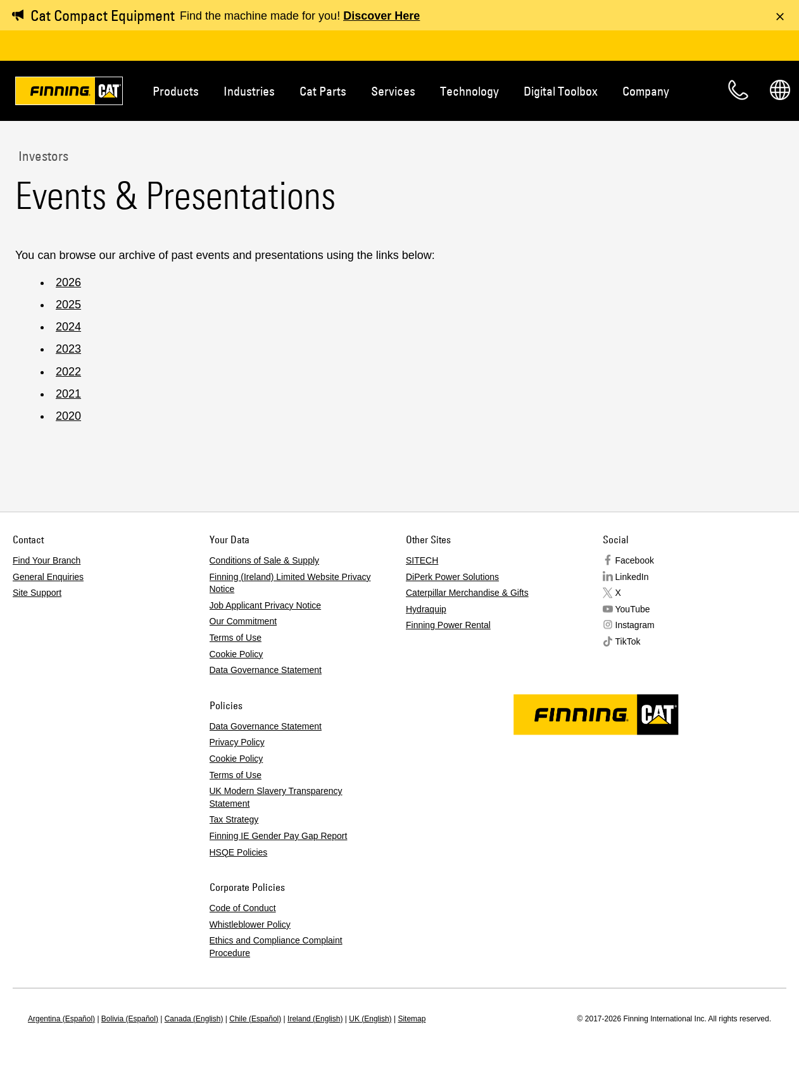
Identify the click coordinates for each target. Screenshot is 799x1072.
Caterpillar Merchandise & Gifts (467, 593)
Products (176, 91)
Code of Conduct (243, 908)
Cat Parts (322, 91)
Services (393, 91)
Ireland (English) (315, 1018)
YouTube (632, 609)
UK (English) (370, 1018)
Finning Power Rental (448, 625)
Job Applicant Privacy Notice (266, 605)
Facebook (634, 560)
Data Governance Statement (266, 670)
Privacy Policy (237, 742)
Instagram (635, 625)
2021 (68, 394)
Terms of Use (235, 638)
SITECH (422, 560)
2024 (68, 326)
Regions (780, 90)
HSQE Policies (239, 852)
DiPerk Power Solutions (452, 577)
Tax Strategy (234, 819)
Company (645, 91)
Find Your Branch (46, 560)
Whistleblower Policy (250, 924)
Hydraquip (426, 609)
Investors (41, 156)
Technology (469, 91)
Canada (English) (194, 1018)
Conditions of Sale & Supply (265, 560)
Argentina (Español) (61, 1018)
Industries (249, 91)
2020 (68, 416)
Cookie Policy (236, 654)
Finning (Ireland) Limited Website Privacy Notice (290, 583)
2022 (68, 371)
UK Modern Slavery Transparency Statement (276, 797)
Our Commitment (243, 621)
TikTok (628, 641)
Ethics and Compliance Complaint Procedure (276, 946)
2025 (68, 304)
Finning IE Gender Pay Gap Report (279, 836)
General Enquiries (48, 577)
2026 (68, 282)
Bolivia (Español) (129, 1018)
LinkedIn (632, 577)
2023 (68, 349)
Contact (738, 90)
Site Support (37, 593)
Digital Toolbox (561, 91)
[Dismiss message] (780, 16)
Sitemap (411, 1018)
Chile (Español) (255, 1018)
